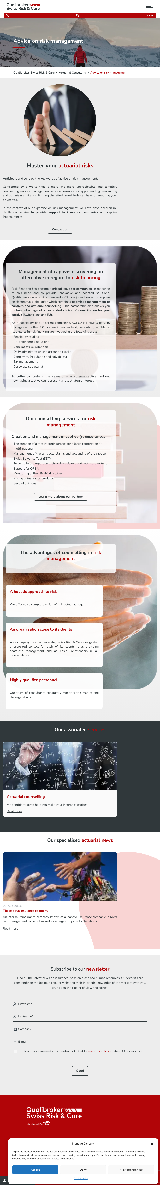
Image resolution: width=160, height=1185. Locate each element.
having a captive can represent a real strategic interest (119, 349)
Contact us (120, 163)
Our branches (26, 1118)
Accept (35, 1169)
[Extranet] (8, 15)
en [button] (148, 15)
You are (21, 1085)
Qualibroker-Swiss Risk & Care (34, 73)
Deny (83, 1169)
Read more (54, 738)
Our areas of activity (30, 1090)
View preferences (131, 1169)
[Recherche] (77, 15)
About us (22, 1096)
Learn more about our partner (41, 485)
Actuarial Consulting (72, 73)
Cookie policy (81, 1177)
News (20, 1107)
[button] (152, 1143)
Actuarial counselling (66, 719)
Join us (21, 1101)
